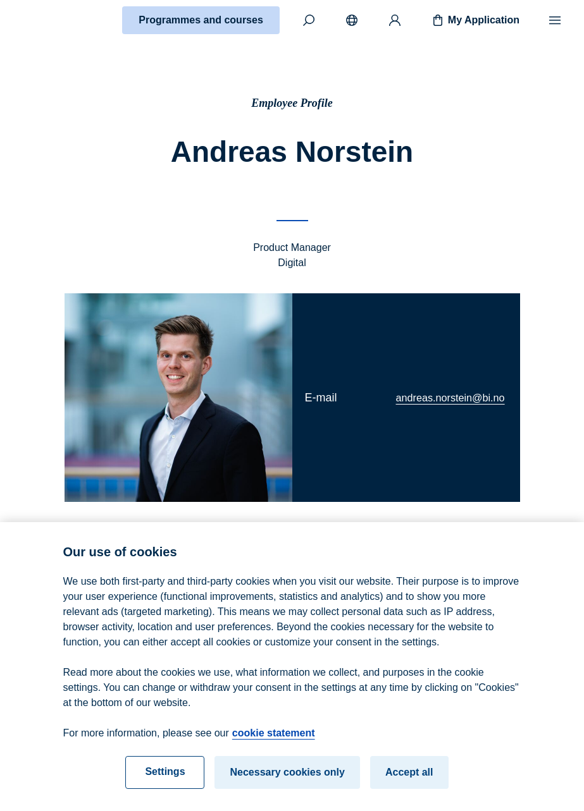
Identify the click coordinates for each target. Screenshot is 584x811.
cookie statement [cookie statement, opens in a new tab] (273, 742)
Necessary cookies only (287, 781)
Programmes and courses (201, 20)
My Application (474, 20)
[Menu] (555, 20)
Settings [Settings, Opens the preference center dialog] (165, 781)
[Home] (54, 20)
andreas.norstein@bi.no (450, 397)
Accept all (409, 781)
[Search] (309, 20)
